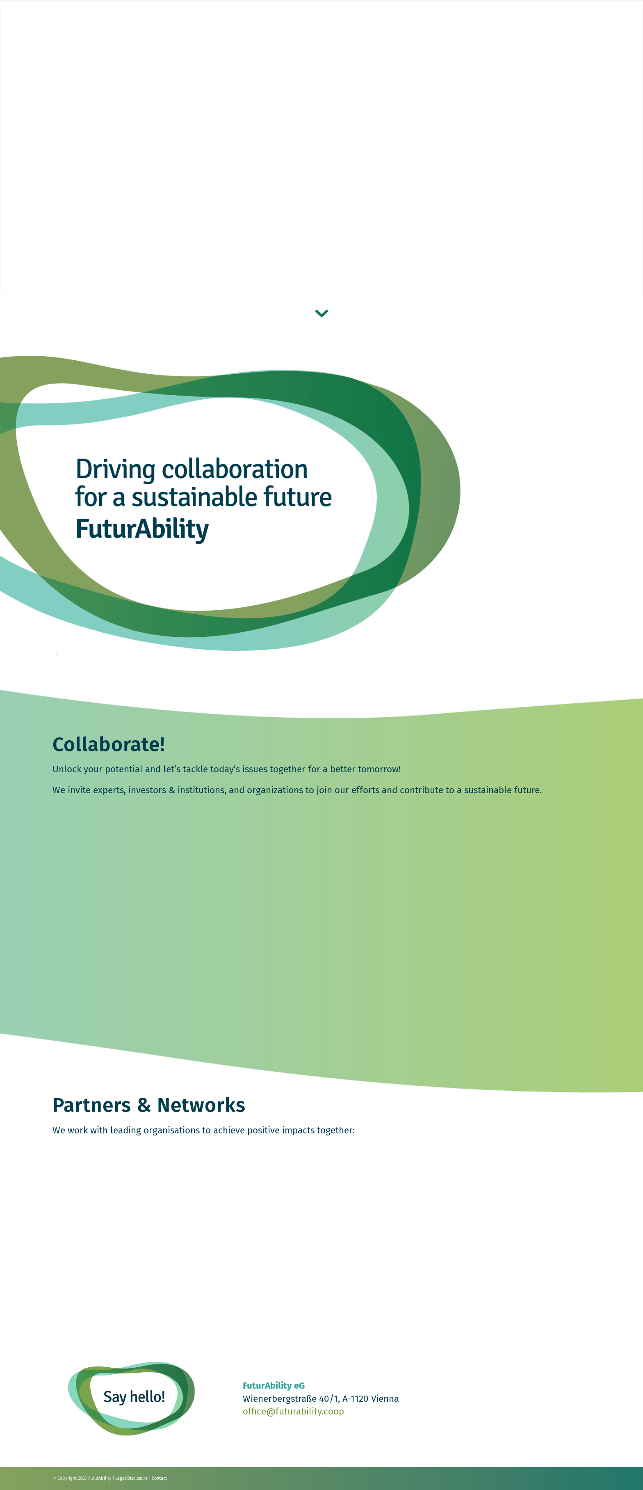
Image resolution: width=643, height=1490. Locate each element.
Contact (159, 1478)
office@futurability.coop (293, 1411)
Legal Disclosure (131, 1478)
